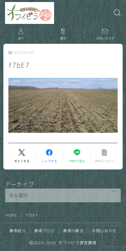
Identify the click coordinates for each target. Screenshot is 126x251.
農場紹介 (17, 230)
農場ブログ (44, 230)
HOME (11, 215)
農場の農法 (73, 230)
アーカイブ (19, 184)
